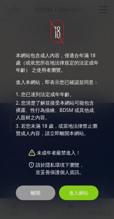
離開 (35, 192)
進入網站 (78, 192)
